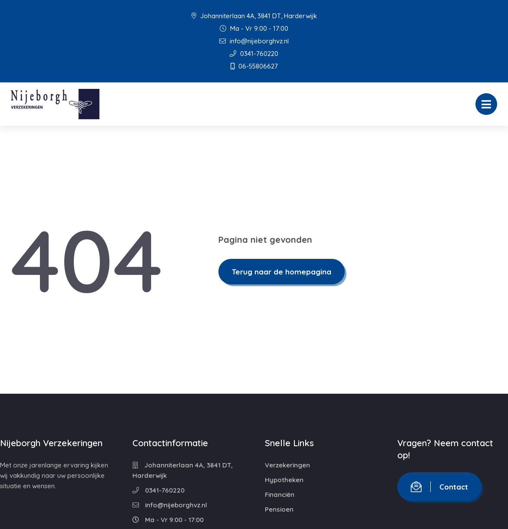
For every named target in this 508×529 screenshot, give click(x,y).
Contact (439, 486)
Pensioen (279, 509)
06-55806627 (254, 66)
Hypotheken (284, 480)
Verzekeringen (287, 465)
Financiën (279, 494)
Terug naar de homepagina (281, 271)
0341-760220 (254, 53)
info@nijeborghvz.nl (254, 41)
